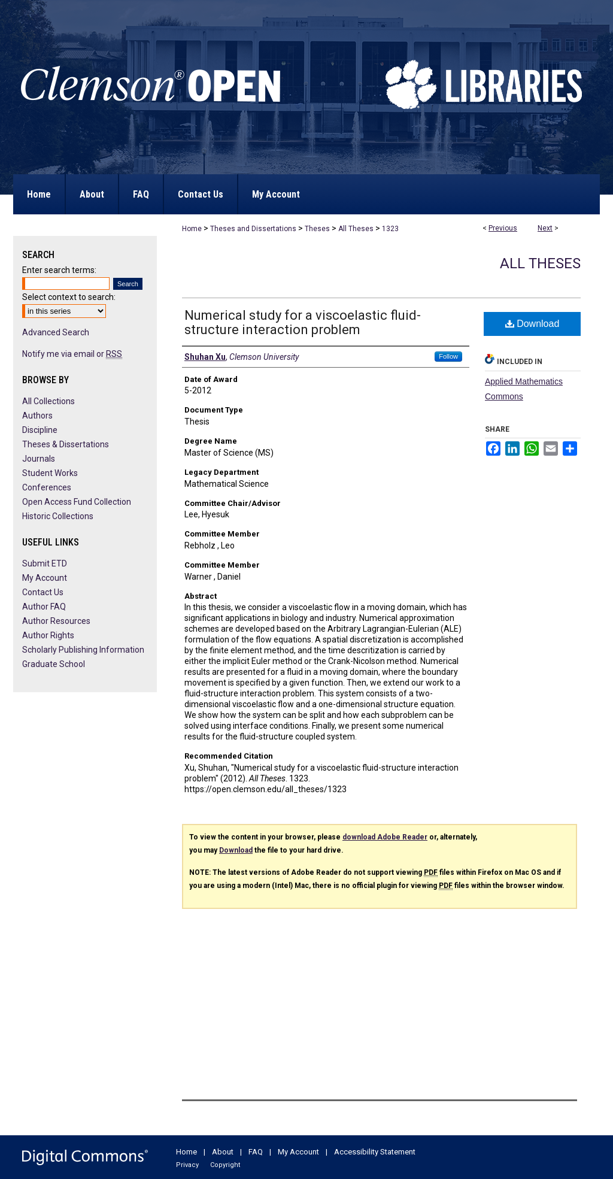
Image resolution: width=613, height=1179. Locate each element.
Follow (448, 356)
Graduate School (53, 664)
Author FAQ (44, 606)
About (222, 1151)
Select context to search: (69, 297)
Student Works (50, 473)
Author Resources (56, 621)
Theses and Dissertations (253, 229)
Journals (38, 458)
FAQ (255, 1151)
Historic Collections (57, 516)
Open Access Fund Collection (76, 502)
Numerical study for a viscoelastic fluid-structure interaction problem (302, 322)
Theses (317, 229)
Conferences (46, 487)
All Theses (356, 229)
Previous (502, 228)
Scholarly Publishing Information (83, 649)
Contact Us (42, 592)
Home (192, 229)
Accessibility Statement (374, 1151)
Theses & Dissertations (65, 444)
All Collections (48, 401)
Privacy (187, 1165)
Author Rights (48, 635)
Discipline (39, 430)
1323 (390, 229)
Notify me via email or (72, 354)
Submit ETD (44, 563)
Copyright (225, 1165)
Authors (37, 415)
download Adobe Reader (384, 837)
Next (545, 228)
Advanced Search (55, 332)
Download (532, 324)
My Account (44, 578)
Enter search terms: (59, 270)
